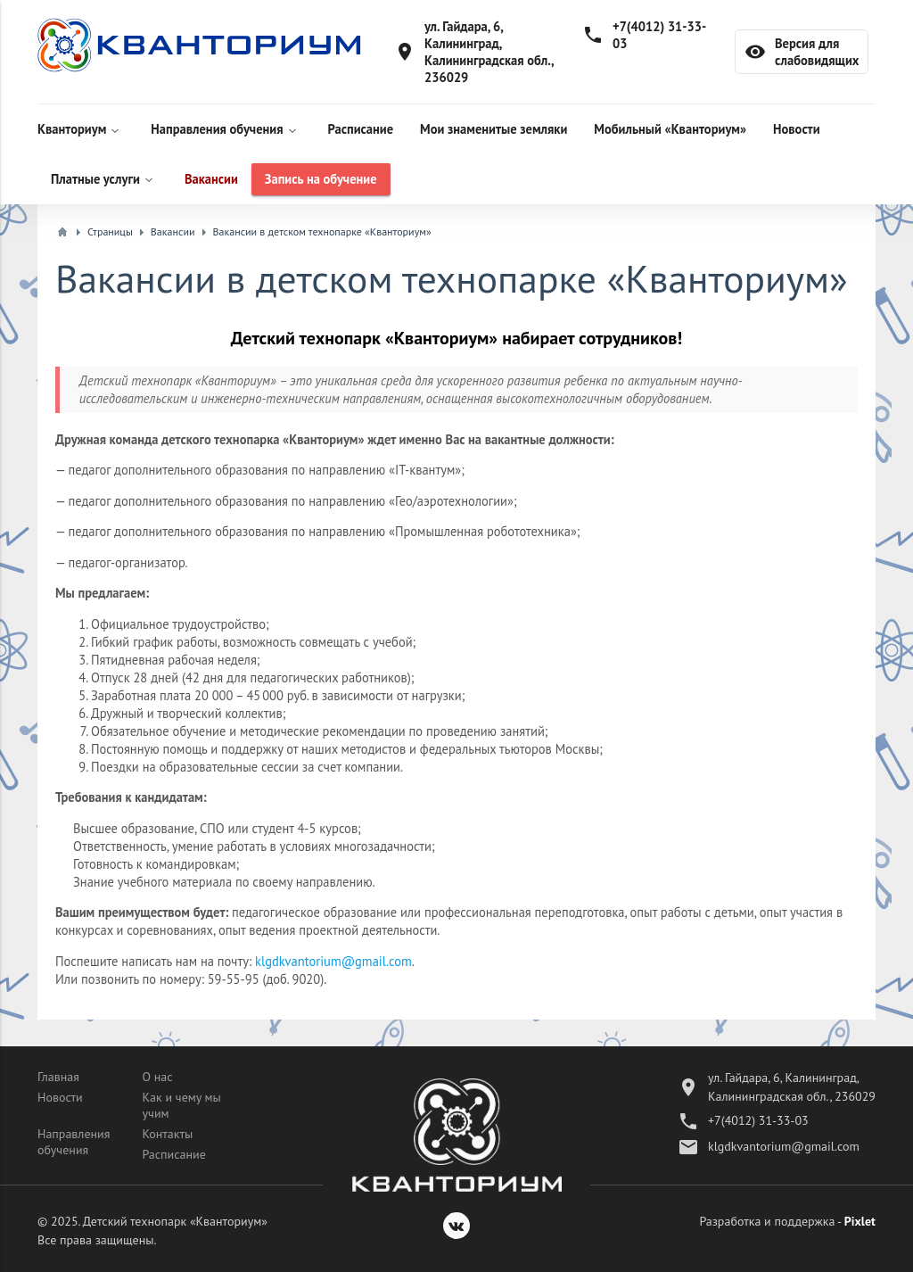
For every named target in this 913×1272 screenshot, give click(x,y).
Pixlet (860, 1221)
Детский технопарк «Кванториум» (175, 1221)
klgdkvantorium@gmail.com (333, 961)
